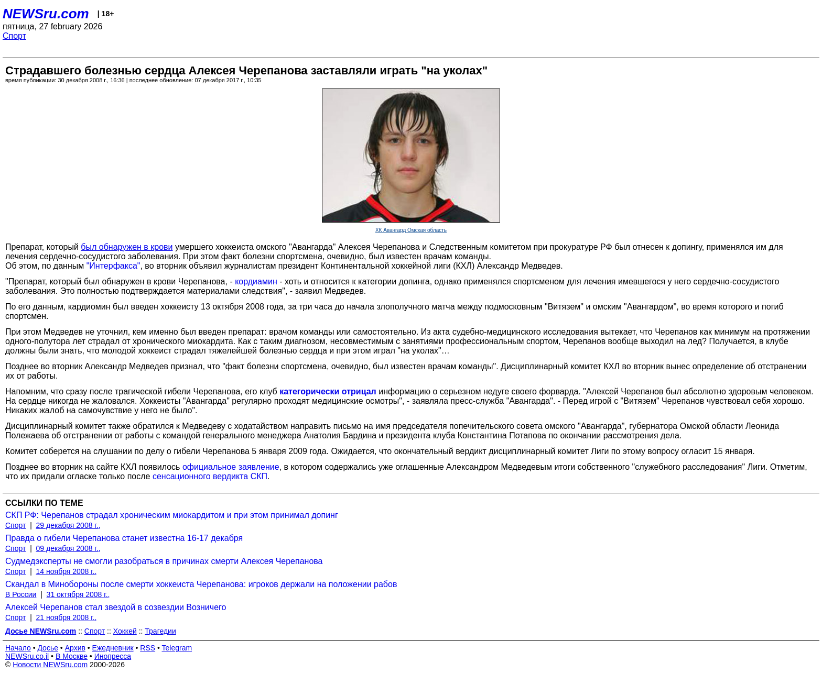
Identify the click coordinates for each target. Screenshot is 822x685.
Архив (75, 648)
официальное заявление (230, 466)
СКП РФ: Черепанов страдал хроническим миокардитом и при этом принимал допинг (171, 515)
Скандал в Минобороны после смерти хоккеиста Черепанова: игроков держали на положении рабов (201, 584)
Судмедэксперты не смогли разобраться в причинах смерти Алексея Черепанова (164, 561)
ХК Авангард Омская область (411, 230)
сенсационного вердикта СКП (210, 476)
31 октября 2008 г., (78, 594)
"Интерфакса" (113, 265)
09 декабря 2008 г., (68, 548)
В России (20, 594)
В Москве (72, 656)
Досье (47, 648)
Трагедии (160, 631)
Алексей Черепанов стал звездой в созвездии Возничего (115, 607)
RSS (147, 648)
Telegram (177, 648)
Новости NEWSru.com (50, 664)
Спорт (14, 35)
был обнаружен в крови (126, 246)
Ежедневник (113, 648)
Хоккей (125, 631)
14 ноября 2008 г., (66, 571)
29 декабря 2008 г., (68, 525)
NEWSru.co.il (27, 656)
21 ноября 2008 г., (66, 617)
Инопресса (113, 656)
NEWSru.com (46, 13)
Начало (18, 648)
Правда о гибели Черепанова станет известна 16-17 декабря (124, 538)
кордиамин (256, 281)
